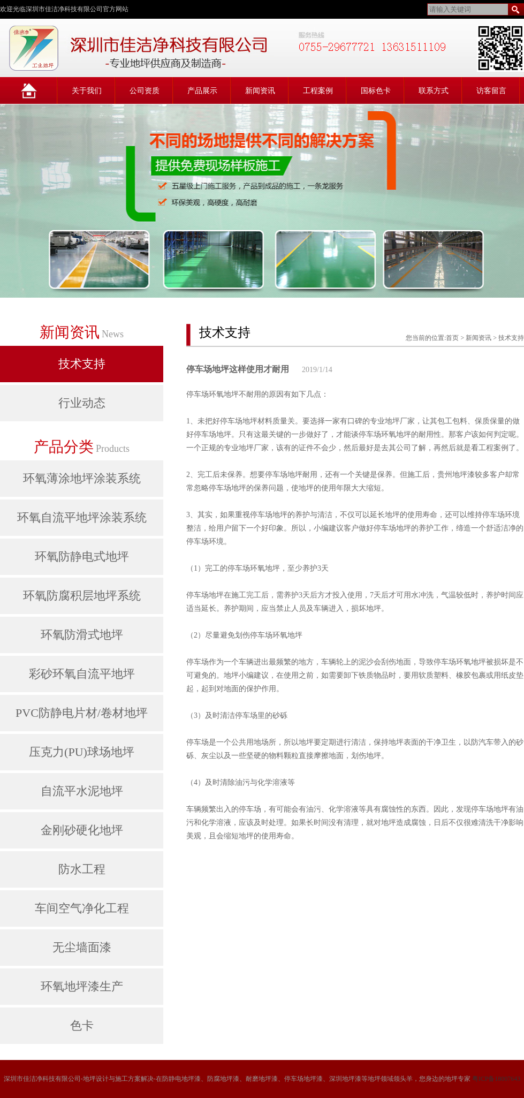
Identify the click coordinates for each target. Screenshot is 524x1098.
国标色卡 (376, 91)
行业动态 (81, 403)
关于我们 (87, 91)
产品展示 (202, 91)
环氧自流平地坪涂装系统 (82, 517)
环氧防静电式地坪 (82, 556)
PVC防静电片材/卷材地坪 (82, 713)
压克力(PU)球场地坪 (81, 752)
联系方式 (434, 91)
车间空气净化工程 (82, 908)
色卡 (82, 1025)
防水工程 (81, 869)
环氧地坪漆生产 (82, 986)
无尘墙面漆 (81, 947)
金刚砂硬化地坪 (82, 830)
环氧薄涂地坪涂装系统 (82, 478)
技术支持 (81, 363)
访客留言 (491, 91)
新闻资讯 (260, 91)
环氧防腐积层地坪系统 (82, 595)
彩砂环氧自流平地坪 (82, 673)
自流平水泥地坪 (82, 791)
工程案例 (318, 91)
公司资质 (145, 91)
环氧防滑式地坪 (82, 634)
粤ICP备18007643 (496, 1078)
